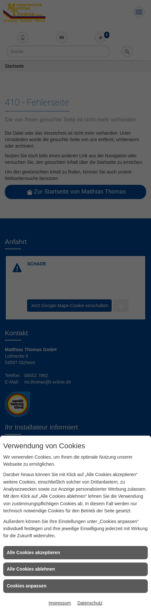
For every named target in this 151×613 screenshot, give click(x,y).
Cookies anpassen (26, 585)
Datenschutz (90, 603)
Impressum (59, 603)
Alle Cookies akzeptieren (33, 552)
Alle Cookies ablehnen (31, 569)
